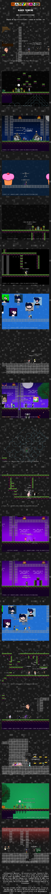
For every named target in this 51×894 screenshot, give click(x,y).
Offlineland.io (42, 891)
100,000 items (8, 889)
